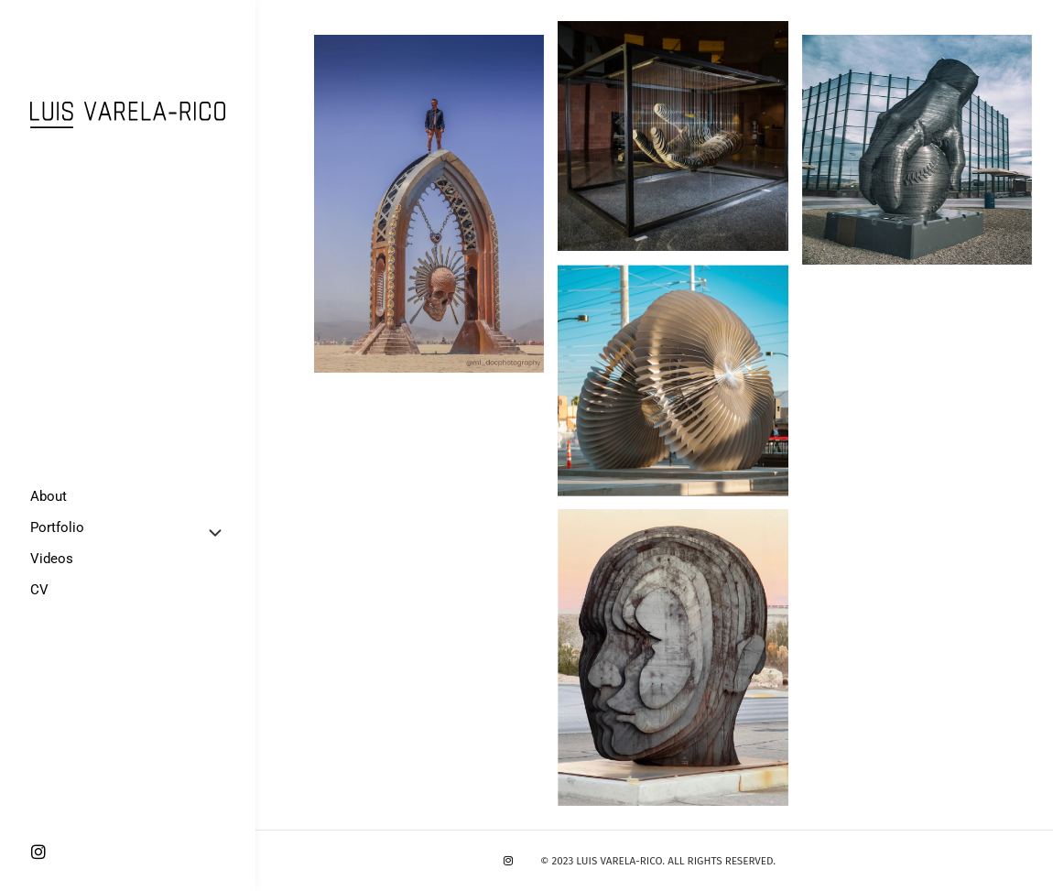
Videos (51, 558)
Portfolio (57, 527)
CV (39, 589)
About (48, 496)
